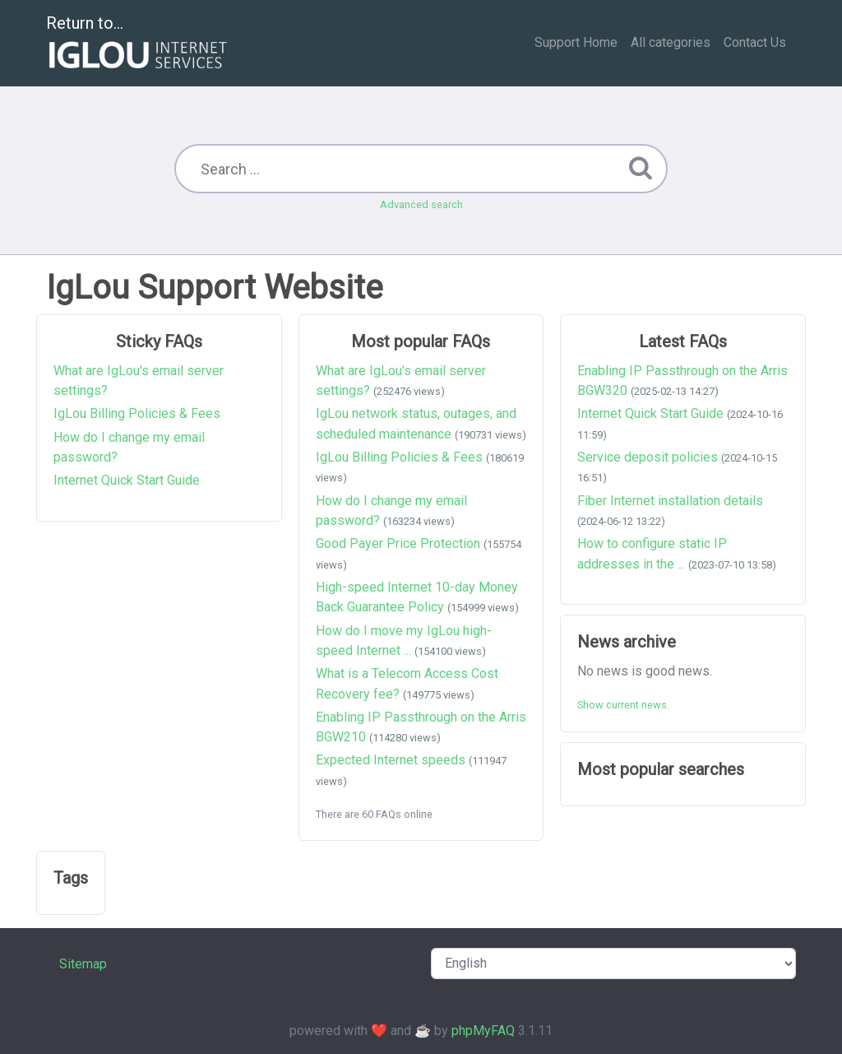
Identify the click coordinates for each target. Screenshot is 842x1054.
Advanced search (421, 204)
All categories (670, 42)
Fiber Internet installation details (670, 500)
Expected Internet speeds (390, 760)
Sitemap (83, 964)
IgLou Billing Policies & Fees (136, 413)
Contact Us (755, 42)
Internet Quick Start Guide (126, 480)
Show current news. (623, 705)
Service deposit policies (647, 457)
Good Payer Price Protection (398, 543)
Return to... (138, 44)
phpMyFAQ (483, 1030)
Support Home (576, 42)
